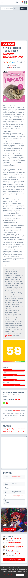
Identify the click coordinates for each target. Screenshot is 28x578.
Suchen (23, 8)
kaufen (23, 428)
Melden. (18, 400)
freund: (13, 431)
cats (21, 431)
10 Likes (10, 67)
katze (4, 428)
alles (19, 429)
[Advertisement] (14, 25)
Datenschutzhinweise (9, 575)
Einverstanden (20, 575)
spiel (13, 428)
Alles (15, 8)
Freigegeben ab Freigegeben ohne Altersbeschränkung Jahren (17, 496)
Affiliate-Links (16, 410)
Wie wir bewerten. (8, 335)
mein (4, 431)
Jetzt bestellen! (9, 529)
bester (23, 429)
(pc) (24, 431)
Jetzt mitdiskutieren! (14, 559)
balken (15, 429)
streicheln (5, 429)
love (18, 431)
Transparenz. (7, 336)
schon (11, 429)
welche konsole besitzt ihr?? (14, 538)
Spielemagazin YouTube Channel (15, 546)
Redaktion (18, 65)
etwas (8, 428)
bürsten (18, 428)
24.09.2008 (11, 65)
